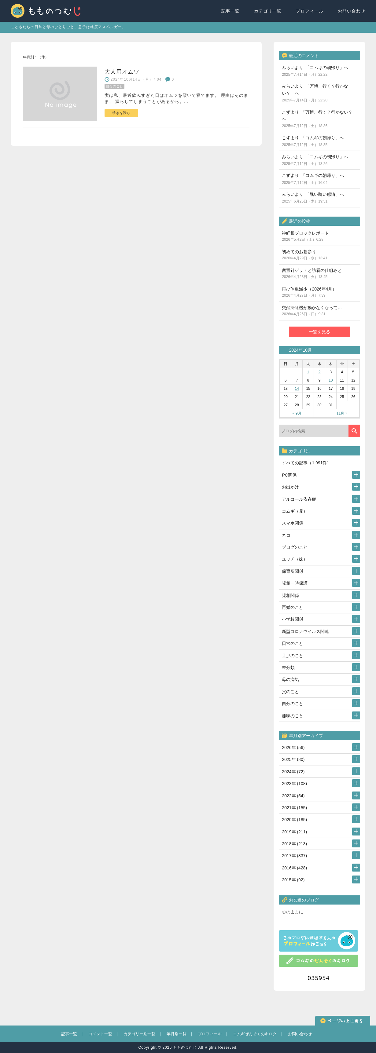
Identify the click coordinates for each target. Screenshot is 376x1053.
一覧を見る (319, 331)
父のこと (290, 691)
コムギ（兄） (295, 511)
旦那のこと (292, 655)
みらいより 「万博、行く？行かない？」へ (315, 93)
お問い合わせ (351, 11)
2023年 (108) (294, 783)
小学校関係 (292, 619)
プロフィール (309, 11)
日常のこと (292, 643)
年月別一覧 (176, 1034)
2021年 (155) (294, 807)
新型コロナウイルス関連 (305, 631)
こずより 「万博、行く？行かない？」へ (319, 119)
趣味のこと (292, 715)
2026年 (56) (293, 747)
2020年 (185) (294, 819)
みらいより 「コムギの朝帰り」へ (315, 71)
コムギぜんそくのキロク (255, 1034)
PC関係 (289, 475)
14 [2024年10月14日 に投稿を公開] (297, 388)
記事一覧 (230, 11)
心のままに (292, 911)
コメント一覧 (100, 1034)
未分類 (288, 667)
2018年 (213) (294, 843)
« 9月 (297, 413)
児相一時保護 (295, 583)
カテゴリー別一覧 (139, 1034)
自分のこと (292, 703)
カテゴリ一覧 (268, 11)
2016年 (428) (294, 867)
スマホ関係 (292, 523)
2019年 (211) (294, 831)
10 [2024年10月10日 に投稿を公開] (331, 380)
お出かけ (290, 486)
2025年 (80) (293, 759)
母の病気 (290, 679)
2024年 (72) (293, 771)
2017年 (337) (294, 855)
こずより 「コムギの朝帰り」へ (313, 141)
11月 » (342, 413)
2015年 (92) (293, 879)
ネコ (286, 535)
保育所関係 (292, 571)
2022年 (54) (293, 795)
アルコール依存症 (299, 499)
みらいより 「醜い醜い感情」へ (313, 197)
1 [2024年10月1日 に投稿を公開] (308, 372)
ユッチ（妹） (295, 559)
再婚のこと (292, 607)
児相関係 (290, 595)
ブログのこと (295, 547)
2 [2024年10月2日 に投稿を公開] (320, 372)
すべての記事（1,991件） (306, 462)
